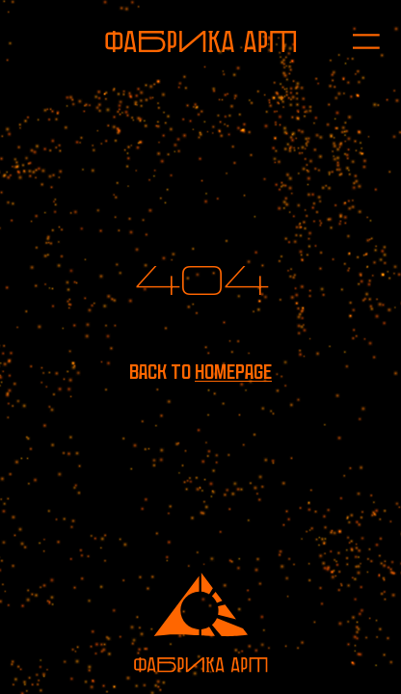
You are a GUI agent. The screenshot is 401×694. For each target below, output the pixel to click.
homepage (233, 372)
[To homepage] (201, 41)
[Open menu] (356, 41)
